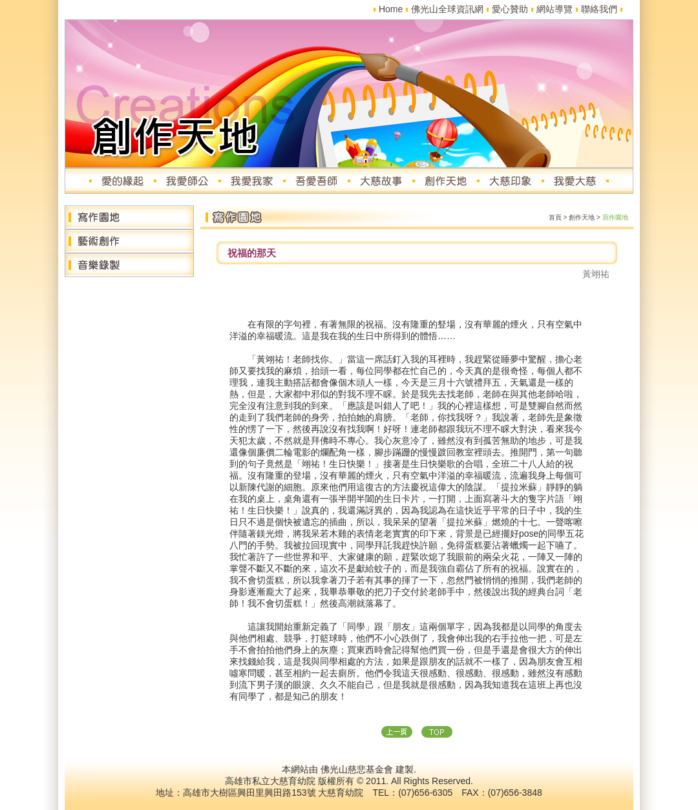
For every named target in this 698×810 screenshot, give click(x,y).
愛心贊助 (510, 9)
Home (391, 9)
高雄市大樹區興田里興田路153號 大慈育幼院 (273, 792)
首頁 (555, 217)
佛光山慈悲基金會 (357, 769)
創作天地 (582, 217)
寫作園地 (615, 217)
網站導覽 (554, 9)
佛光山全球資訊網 (447, 9)
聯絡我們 (599, 9)
